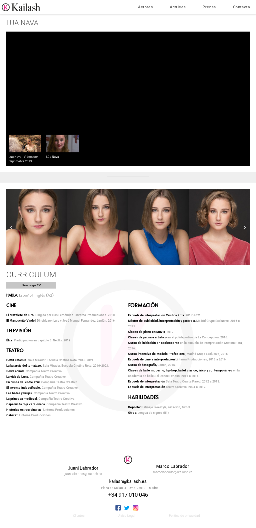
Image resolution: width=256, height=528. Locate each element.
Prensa (209, 7)
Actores (145, 7)
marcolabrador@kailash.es (172, 472)
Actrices (178, 7)
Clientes (78, 515)
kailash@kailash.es (128, 481)
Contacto (241, 7)
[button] (31, 285)
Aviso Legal (126, 515)
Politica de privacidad (184, 515)
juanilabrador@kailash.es (83, 474)
